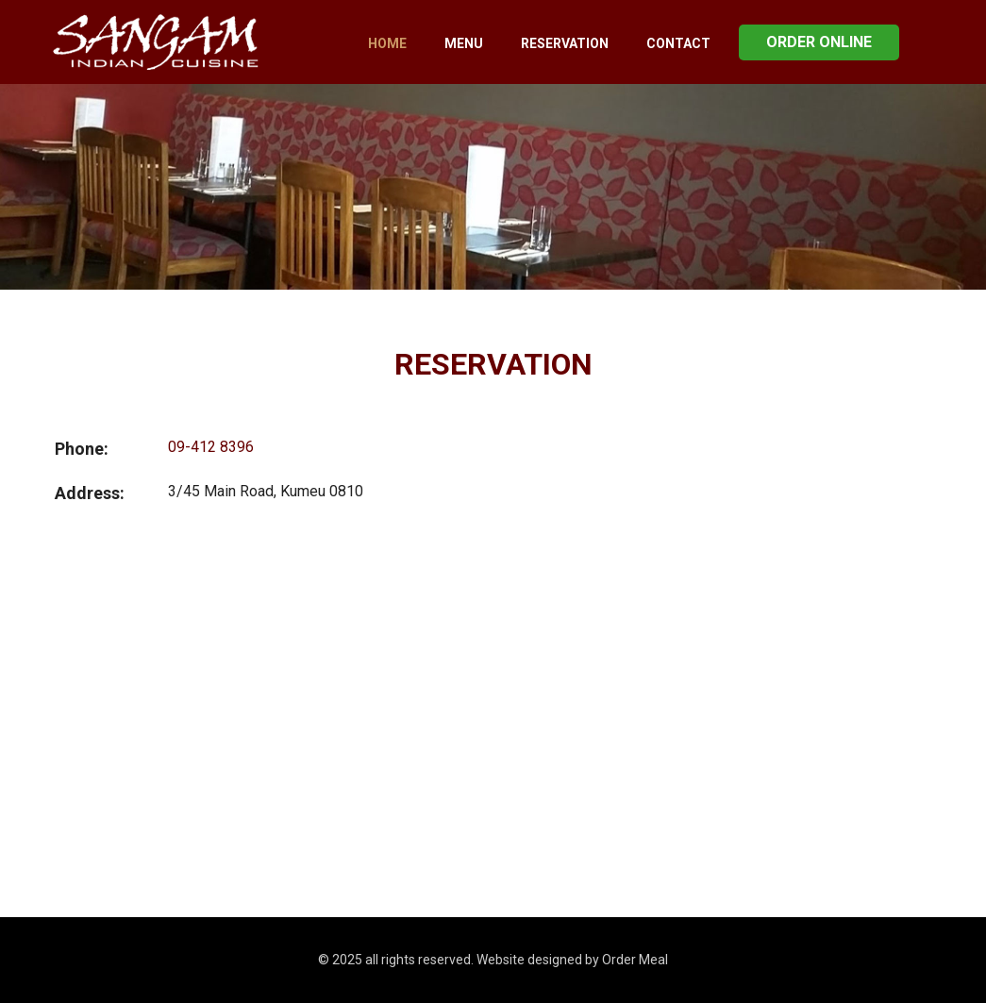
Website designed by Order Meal (572, 959)
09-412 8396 (211, 447)
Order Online (819, 42)
